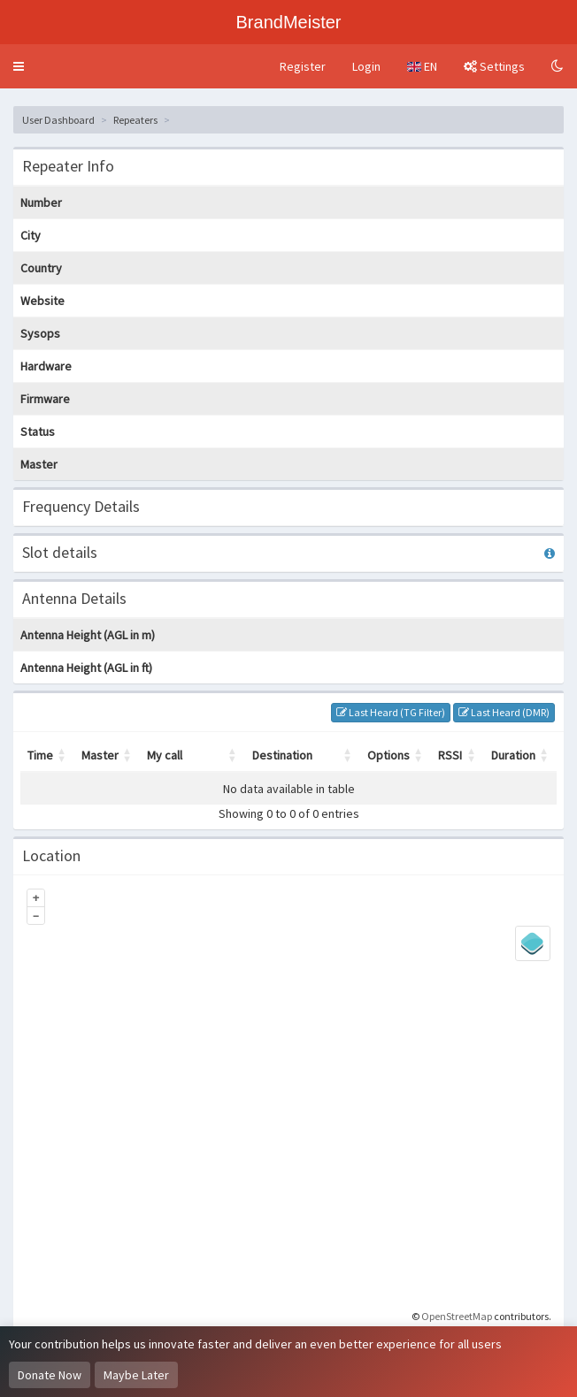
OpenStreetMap (456, 1316)
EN (422, 66)
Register (303, 66)
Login (366, 66)
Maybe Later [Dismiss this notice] (136, 1375)
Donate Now (49, 1375)
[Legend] (533, 943)
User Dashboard (58, 119)
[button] (18, 66)
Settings (494, 66)
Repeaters (135, 119)
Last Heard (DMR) (504, 712)
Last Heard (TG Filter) (390, 712)
